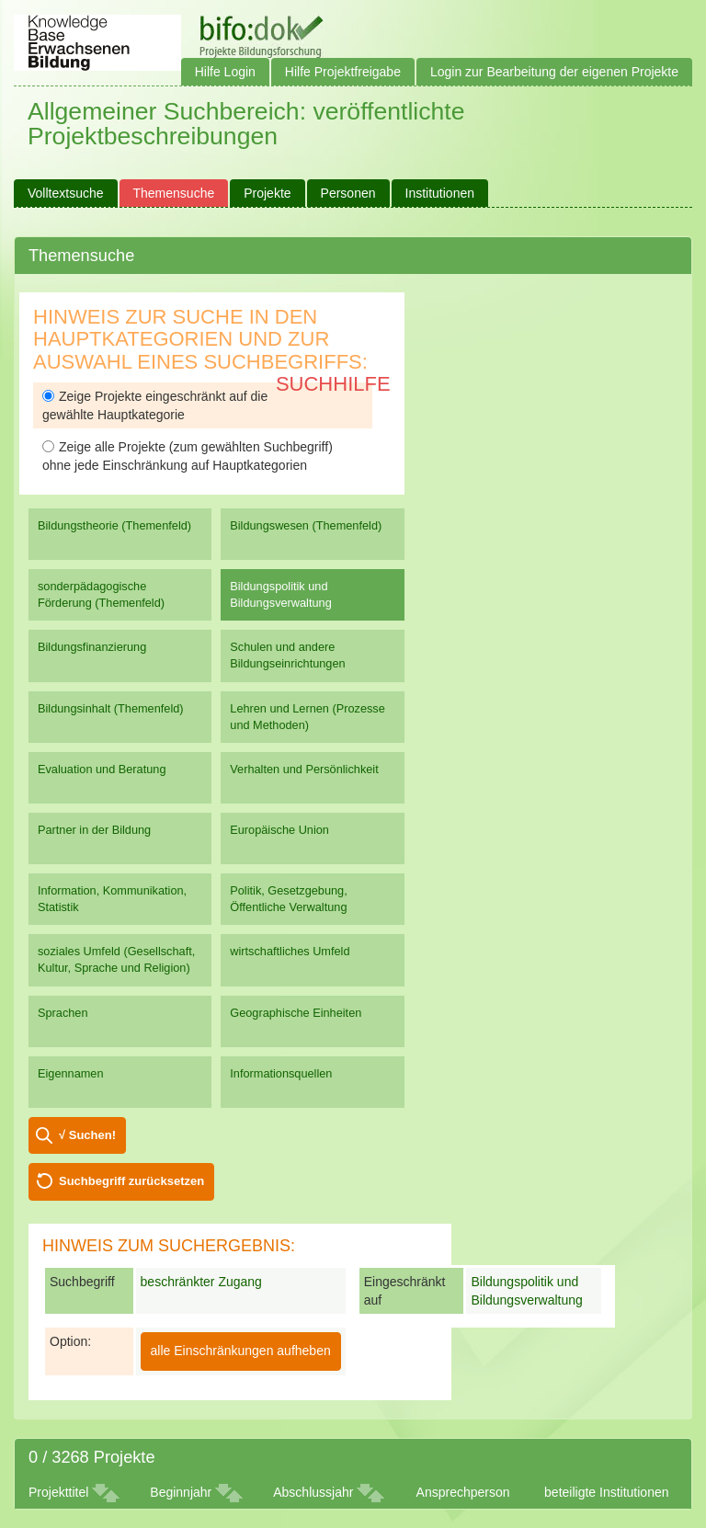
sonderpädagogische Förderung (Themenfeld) (101, 594)
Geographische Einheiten (295, 1013)
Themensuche (174, 193)
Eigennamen (71, 1073)
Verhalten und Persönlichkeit (304, 769)
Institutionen (440, 193)
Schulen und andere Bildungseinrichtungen (287, 655)
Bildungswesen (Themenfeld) (305, 525)
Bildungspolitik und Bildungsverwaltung (280, 594)
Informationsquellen (281, 1073)
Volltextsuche (66, 193)
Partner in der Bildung (94, 830)
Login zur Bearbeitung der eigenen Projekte (554, 71)
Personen (348, 193)
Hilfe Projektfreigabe (343, 71)
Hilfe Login (225, 71)
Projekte (267, 193)
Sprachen (63, 1013)
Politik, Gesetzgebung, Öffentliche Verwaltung (288, 899)
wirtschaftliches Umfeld (289, 951)
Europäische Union (279, 830)
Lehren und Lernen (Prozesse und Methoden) (307, 716)
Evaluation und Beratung (101, 769)
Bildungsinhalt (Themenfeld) (111, 708)
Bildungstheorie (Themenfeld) (114, 525)
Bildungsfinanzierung (92, 647)
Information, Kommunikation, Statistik (112, 899)
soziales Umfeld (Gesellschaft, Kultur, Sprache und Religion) (116, 959)
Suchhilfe (333, 383)
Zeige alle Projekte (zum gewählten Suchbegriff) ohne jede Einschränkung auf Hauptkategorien (187, 456)
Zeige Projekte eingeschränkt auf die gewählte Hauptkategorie (155, 405)
